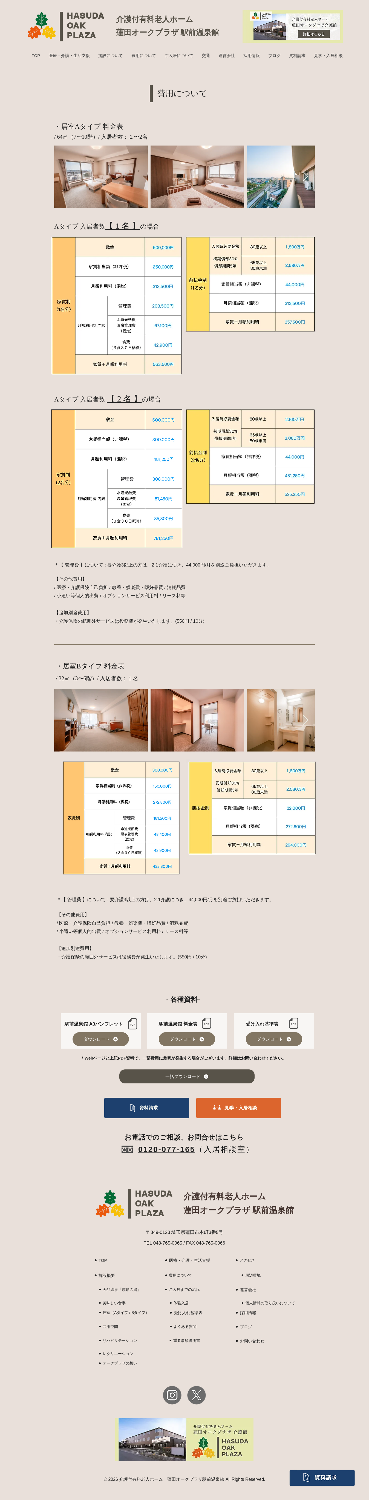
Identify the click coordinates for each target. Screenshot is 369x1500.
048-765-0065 (167, 1243)
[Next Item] (305, 176)
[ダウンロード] (101, 1039)
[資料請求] (146, 1108)
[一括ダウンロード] (187, 1076)
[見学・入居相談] (238, 1108)
